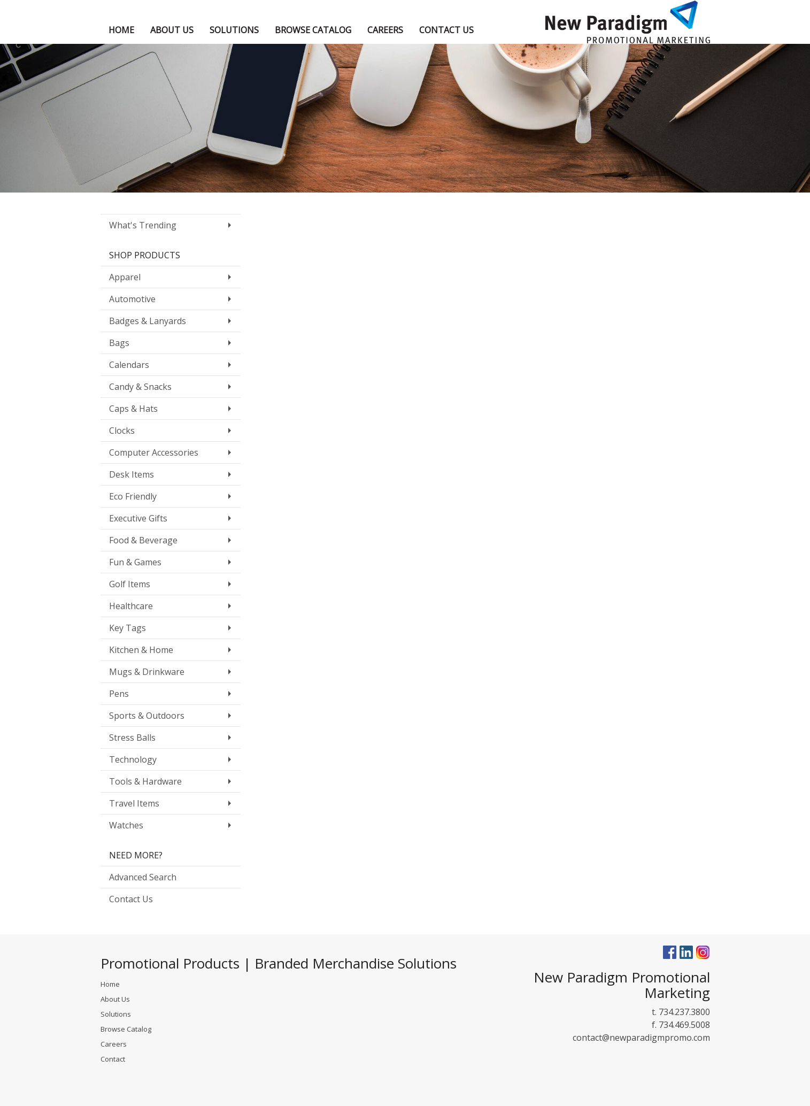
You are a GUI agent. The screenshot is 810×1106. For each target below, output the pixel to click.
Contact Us (131, 899)
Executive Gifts (138, 518)
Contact (113, 1059)
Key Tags (127, 628)
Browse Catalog (126, 1029)
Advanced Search (142, 877)
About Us (115, 999)
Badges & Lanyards (147, 321)
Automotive (132, 299)
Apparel (125, 277)
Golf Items (129, 584)
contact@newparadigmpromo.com (641, 1037)
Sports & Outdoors (146, 715)
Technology (133, 759)
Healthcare (131, 606)
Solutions (116, 1014)
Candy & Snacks (140, 387)
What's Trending (142, 225)
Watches (126, 825)
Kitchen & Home (141, 650)
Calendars (129, 365)
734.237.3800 (684, 1012)
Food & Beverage (143, 540)
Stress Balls (132, 737)
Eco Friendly (133, 496)
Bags (119, 343)
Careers (114, 1044)
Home (110, 984)
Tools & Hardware (145, 781)
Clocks (122, 430)
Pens (119, 694)
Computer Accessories (153, 452)
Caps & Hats (133, 408)
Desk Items (131, 474)
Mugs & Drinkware (146, 672)
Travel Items (134, 803)
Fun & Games (135, 562)
